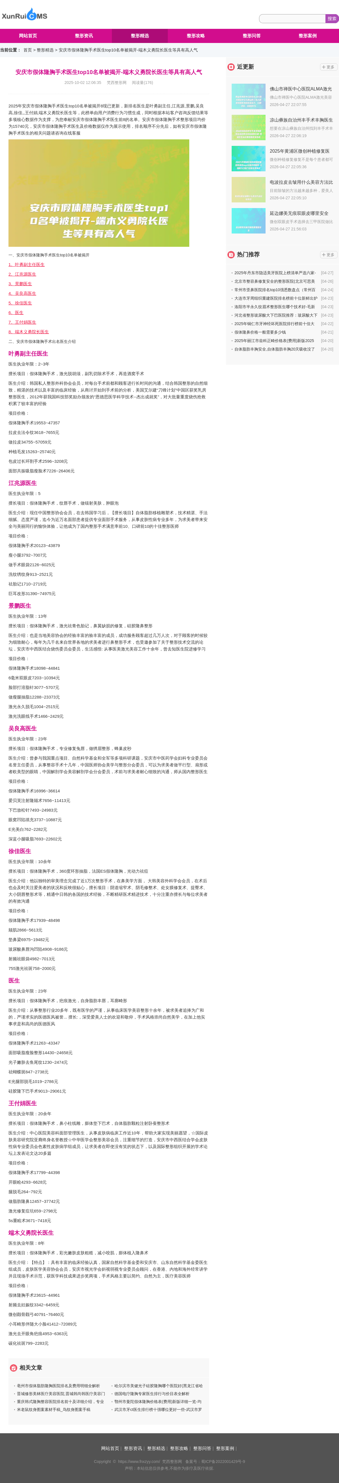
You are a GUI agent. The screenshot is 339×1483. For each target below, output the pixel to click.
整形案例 (308, 35)
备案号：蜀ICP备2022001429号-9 (215, 1461)
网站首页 (28, 35)
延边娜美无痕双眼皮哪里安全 (299, 213)
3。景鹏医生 (20, 283)
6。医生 (15, 312)
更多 (330, 67)
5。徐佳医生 (20, 303)
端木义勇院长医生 (31, 1233)
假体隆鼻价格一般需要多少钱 (260, 332)
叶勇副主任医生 (28, 354)
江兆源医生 (22, 483)
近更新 (245, 67)
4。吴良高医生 (22, 293)
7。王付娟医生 (22, 322)
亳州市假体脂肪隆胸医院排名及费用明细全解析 (58, 1385)
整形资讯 (84, 35)
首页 (27, 49)
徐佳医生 (19, 851)
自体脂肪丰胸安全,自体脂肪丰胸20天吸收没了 (274, 349)
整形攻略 (196, 35)
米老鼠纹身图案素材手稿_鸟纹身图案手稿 (53, 1409)
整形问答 (252, 35)
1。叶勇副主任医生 (26, 264)
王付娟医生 (22, 1103)
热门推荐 (248, 254)
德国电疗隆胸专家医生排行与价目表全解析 (152, 1393)
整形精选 (140, 35)
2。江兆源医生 (22, 274)
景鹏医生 (19, 606)
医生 (14, 981)
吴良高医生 (22, 728)
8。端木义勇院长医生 (28, 331)
